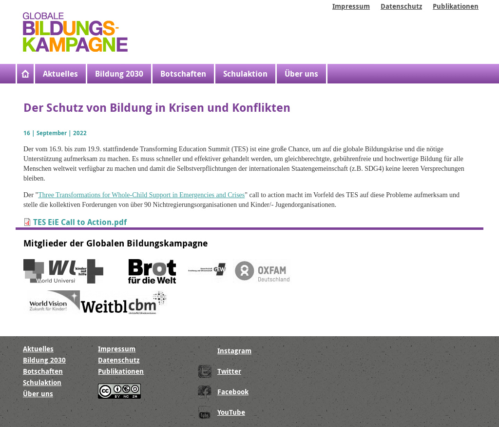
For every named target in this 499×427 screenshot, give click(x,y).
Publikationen (456, 6)
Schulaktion (245, 73)
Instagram (234, 350)
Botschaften (183, 73)
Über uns (301, 73)
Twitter (229, 371)
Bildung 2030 (119, 73)
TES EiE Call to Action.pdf (80, 222)
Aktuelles (60, 73)
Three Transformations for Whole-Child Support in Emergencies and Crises (141, 195)
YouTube (231, 412)
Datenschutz (401, 6)
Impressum (351, 6)
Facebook (233, 391)
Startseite (26, 73)
